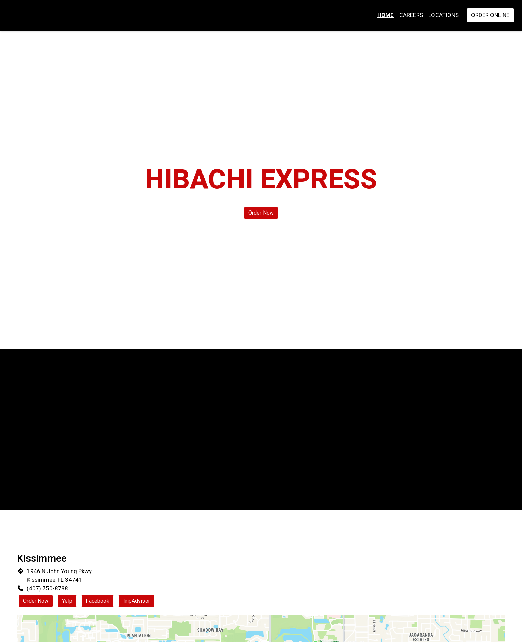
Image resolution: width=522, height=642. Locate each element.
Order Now (261, 212)
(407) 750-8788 (47, 588)
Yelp (67, 601)
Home (385, 15)
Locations (443, 15)
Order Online (490, 15)
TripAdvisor (136, 601)
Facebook (97, 601)
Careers (411, 15)
